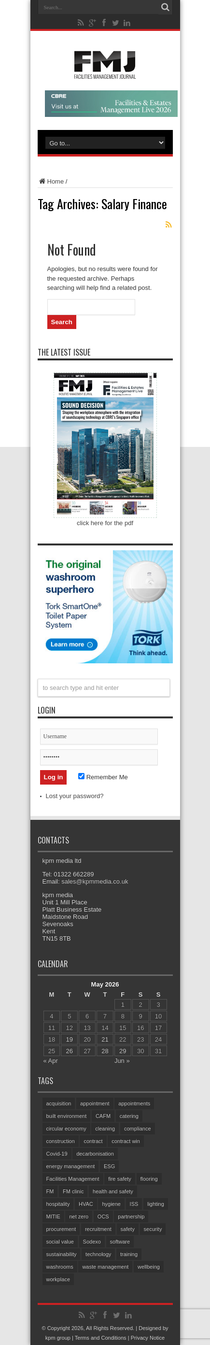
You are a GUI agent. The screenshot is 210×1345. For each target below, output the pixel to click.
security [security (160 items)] (153, 1229)
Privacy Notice (148, 1338)
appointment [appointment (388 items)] (95, 1103)
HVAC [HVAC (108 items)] (86, 1204)
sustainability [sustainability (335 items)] (61, 1254)
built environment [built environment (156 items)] (66, 1116)
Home (51, 181)
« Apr (50, 1060)
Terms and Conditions (100, 1338)
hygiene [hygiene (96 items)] (111, 1204)
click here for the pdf (105, 523)
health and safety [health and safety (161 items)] (113, 1191)
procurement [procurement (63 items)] (61, 1229)
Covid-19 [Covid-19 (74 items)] (57, 1154)
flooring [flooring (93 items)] (149, 1179)
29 (122, 1051)
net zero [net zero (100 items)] (78, 1216)
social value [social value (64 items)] (60, 1242)
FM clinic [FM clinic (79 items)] (73, 1191)
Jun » (122, 1060)
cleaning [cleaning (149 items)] (105, 1128)
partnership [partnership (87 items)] (131, 1216)
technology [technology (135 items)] (98, 1254)
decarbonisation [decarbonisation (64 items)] (95, 1154)
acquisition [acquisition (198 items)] (58, 1103)
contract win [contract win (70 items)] (126, 1141)
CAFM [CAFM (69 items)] (103, 1116)
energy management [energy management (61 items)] (70, 1166)
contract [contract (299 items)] (93, 1141)
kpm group (57, 1338)
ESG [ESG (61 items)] (109, 1166)
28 (104, 1051)
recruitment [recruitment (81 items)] (98, 1229)
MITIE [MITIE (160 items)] (53, 1216)
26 (69, 1051)
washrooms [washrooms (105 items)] (59, 1267)
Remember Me (103, 777)
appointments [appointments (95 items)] (134, 1103)
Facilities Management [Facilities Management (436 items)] (72, 1179)
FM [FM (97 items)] (50, 1191)
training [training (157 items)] (129, 1254)
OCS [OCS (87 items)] (103, 1216)
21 (104, 1039)
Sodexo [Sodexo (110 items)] (92, 1242)
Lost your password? (75, 796)
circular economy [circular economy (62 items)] (66, 1128)
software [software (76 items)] (120, 1242)
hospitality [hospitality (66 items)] (58, 1204)
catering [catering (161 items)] (129, 1116)
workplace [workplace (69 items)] (58, 1279)
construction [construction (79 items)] (60, 1141)
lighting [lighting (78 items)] (155, 1204)
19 (69, 1039)
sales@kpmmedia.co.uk (94, 881)
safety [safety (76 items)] (128, 1229)
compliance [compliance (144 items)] (137, 1128)
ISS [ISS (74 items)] (134, 1204)
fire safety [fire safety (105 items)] (119, 1179)
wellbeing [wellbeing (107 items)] (149, 1267)
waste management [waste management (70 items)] (105, 1267)
